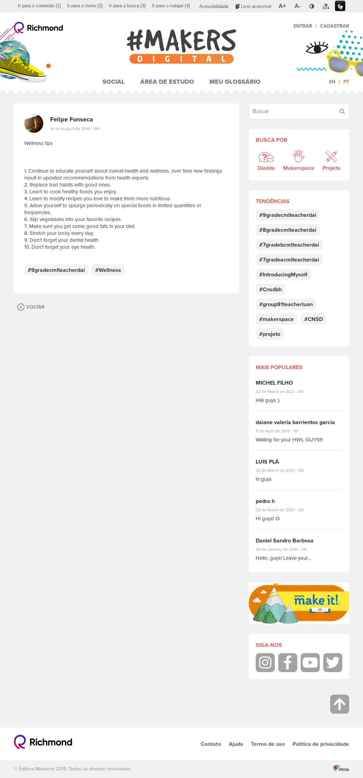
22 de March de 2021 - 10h (286, 391)
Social (113, 81)
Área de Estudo (167, 81)
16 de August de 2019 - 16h (75, 129)
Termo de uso (268, 744)
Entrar (302, 26)
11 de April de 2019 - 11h (282, 431)
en (332, 81)
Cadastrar (334, 26)
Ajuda (236, 744)
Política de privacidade (320, 744)
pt (346, 81)
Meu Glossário (235, 81)
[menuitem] (39, 6)
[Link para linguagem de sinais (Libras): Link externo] (340, 6)
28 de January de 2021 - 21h (287, 549)
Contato (211, 744)
